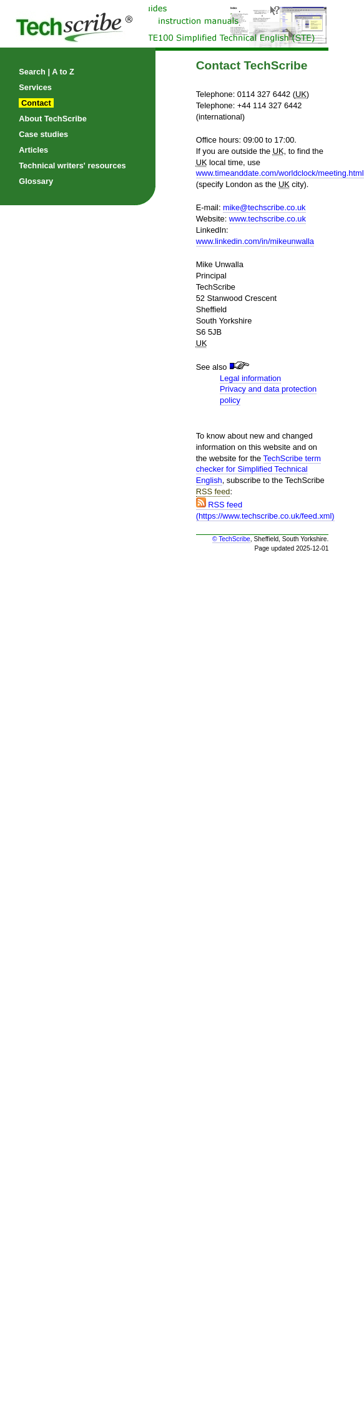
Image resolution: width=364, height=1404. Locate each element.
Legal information (250, 378)
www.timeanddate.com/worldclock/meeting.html (280, 173)
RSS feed (213, 491)
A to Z (63, 71)
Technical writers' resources (72, 165)
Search (32, 71)
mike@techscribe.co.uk (264, 207)
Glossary (36, 181)
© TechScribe (231, 539)
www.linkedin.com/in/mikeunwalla (255, 241)
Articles (33, 150)
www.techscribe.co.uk (267, 218)
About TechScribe (53, 118)
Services (35, 87)
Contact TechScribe (252, 65)
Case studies (43, 134)
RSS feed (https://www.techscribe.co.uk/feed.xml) (265, 510)
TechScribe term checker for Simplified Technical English (258, 470)
